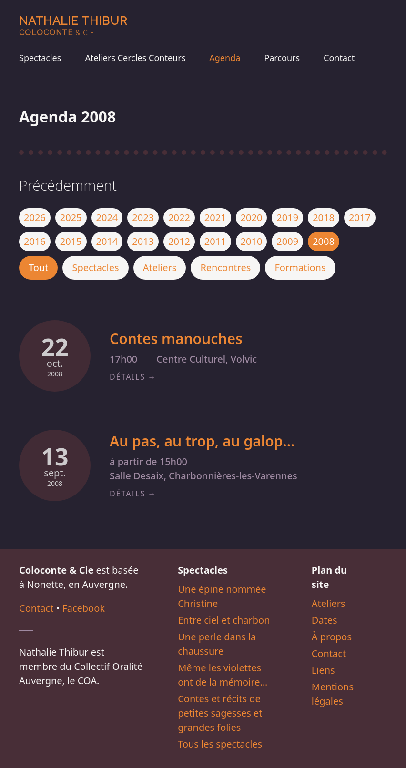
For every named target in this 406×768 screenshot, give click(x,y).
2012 (179, 241)
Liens (323, 670)
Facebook (83, 608)
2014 (107, 241)
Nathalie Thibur (73, 25)
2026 (35, 217)
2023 (143, 217)
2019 (287, 217)
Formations (299, 267)
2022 (179, 217)
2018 (324, 217)
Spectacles (40, 57)
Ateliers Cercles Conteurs (135, 57)
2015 (71, 241)
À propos (332, 636)
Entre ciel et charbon (224, 620)
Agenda (224, 57)
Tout (38, 267)
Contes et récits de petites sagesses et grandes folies (220, 713)
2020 (252, 217)
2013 (143, 241)
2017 (360, 217)
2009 (287, 241)
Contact (339, 57)
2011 (215, 241)
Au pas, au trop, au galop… (202, 441)
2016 (35, 241)
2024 (107, 217)
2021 (215, 217)
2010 (252, 241)
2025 (71, 217)
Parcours (282, 57)
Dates (324, 620)
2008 (324, 241)
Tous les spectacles (220, 744)
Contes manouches (176, 338)
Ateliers (160, 267)
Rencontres (225, 267)
